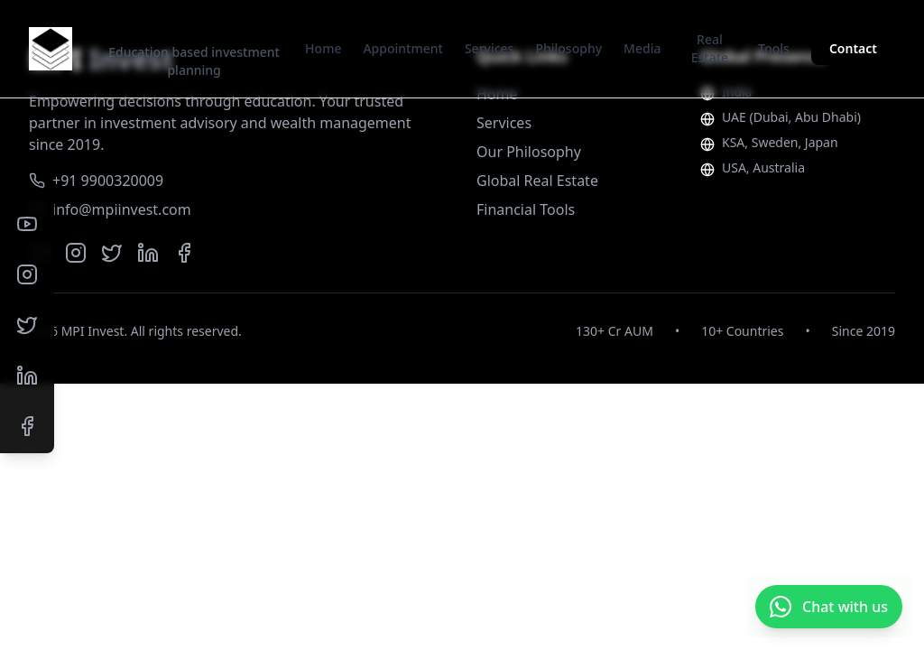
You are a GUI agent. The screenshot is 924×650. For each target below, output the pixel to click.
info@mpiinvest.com (110, 209)
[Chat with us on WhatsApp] (828, 606)
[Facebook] (27, 426)
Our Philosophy (528, 152)
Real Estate (709, 48)
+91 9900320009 (96, 180)
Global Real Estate (537, 180)
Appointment (402, 48)
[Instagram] (27, 274)
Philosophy (568, 48)
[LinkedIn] (27, 375)
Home (323, 48)
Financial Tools (525, 209)
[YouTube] (27, 224)
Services (489, 48)
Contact (853, 48)
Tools (774, 48)
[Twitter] (27, 325)
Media (642, 48)
